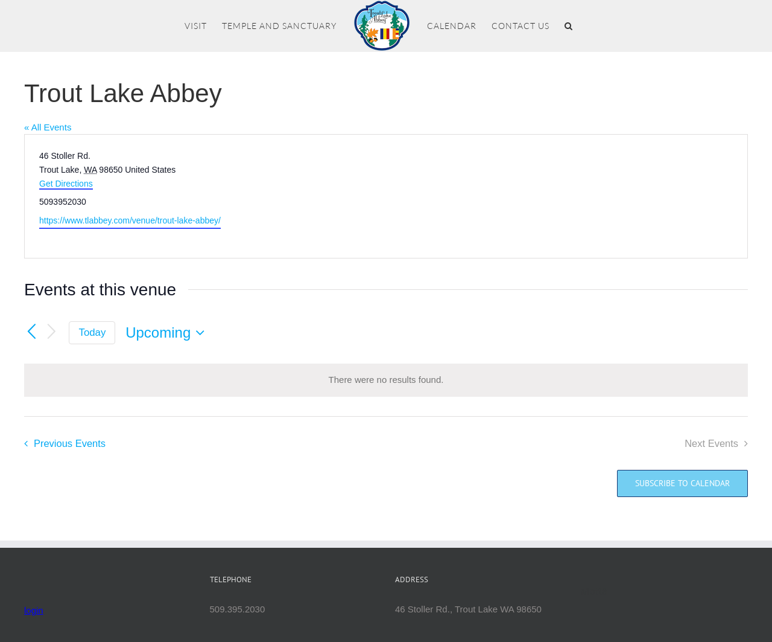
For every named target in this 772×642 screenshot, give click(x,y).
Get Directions (66, 183)
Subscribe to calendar (682, 483)
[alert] (386, 380)
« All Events (47, 127)
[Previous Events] (31, 332)
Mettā (594, 591)
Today (92, 332)
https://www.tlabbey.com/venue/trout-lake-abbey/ (130, 220)
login (33, 610)
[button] (569, 26)
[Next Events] (52, 332)
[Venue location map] (566, 196)
